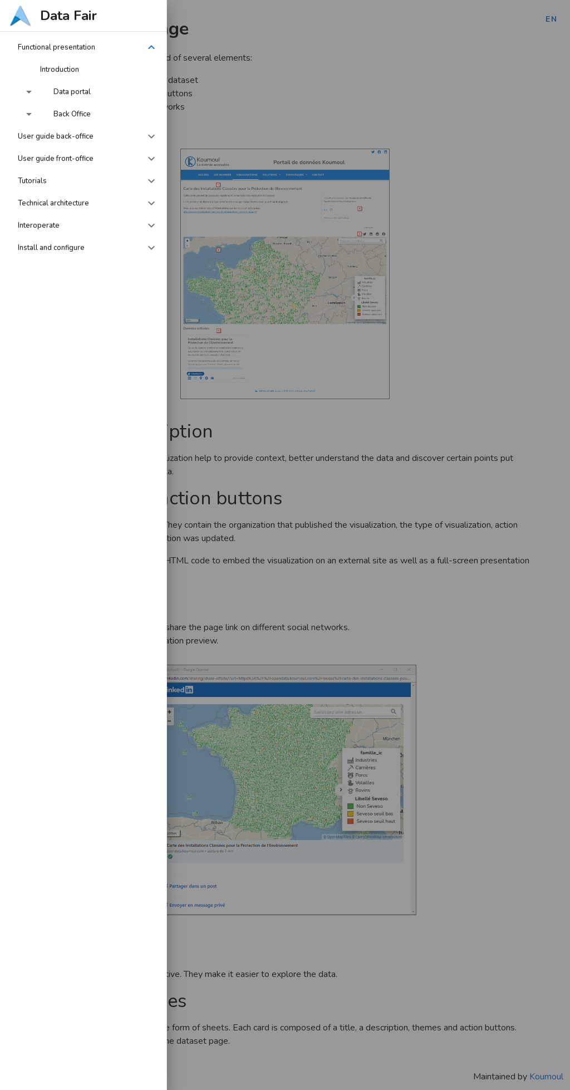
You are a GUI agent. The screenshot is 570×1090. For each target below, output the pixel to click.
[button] (83, 47)
